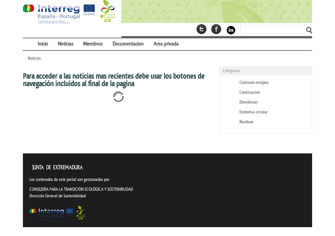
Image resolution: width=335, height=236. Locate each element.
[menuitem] (28, 39)
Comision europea (254, 82)
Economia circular (253, 112)
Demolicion (248, 102)
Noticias (34, 58)
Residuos (246, 122)
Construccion (249, 92)
